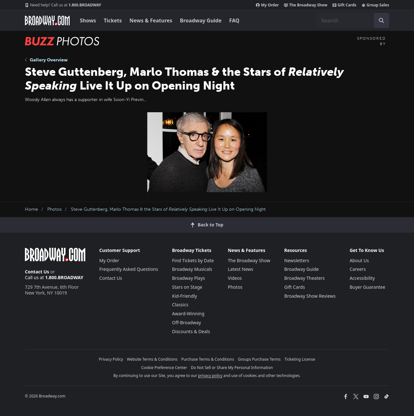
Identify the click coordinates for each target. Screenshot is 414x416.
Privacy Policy (111, 359)
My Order (267, 5)
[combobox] (352, 20)
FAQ (234, 20)
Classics (180, 305)
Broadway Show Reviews (310, 296)
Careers (357, 269)
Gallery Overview (46, 60)
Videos (235, 278)
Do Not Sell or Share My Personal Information (232, 367)
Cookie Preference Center (164, 367)
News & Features (150, 20)
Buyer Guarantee (367, 287)
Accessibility (362, 278)
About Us (359, 260)
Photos (54, 209)
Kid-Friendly (184, 296)
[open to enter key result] (381, 20)
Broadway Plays (188, 278)
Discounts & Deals (191, 331)
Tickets (113, 20)
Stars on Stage (187, 287)
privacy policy (210, 375)
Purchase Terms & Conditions (207, 359)
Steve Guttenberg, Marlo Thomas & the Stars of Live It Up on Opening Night (168, 209)
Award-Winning (188, 313)
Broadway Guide (200, 20)
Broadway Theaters (304, 278)
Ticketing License (300, 359)
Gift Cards (344, 5)
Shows (88, 20)
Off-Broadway (186, 322)
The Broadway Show (305, 5)
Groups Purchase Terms (259, 359)
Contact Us (37, 272)
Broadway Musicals (192, 269)
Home (31, 209)
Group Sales (375, 5)
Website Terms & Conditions (152, 359)
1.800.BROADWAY (63, 5)
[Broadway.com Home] (47, 20)
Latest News (240, 269)
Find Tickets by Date (193, 260)
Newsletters (296, 260)
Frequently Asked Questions (128, 269)
